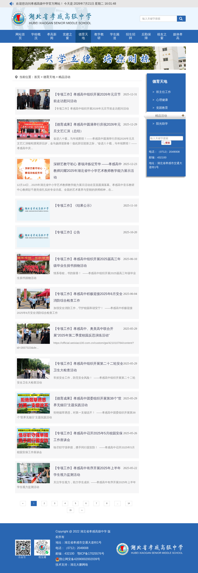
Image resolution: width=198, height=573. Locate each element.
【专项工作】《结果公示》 (73, 205)
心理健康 (162, 99)
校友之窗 (162, 36)
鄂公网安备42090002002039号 (78, 559)
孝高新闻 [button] (51, 36)
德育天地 (49, 77)
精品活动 (161, 115)
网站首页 (20, 36)
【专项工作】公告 (67, 232)
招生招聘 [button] (130, 36)
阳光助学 (162, 123)
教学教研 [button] (99, 36)
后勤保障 (146, 36)
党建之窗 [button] (67, 36)
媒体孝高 (177, 36)
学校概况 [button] (36, 36)
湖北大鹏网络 (79, 564)
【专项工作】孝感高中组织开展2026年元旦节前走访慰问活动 (91, 108)
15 (70, 510)
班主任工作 (163, 91)
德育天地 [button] (83, 36)
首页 (37, 77)
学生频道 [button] (114, 36)
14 (129, 503)
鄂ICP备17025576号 (90, 553)
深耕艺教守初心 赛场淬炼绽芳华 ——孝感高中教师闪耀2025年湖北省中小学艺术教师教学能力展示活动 (94, 170)
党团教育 (162, 107)
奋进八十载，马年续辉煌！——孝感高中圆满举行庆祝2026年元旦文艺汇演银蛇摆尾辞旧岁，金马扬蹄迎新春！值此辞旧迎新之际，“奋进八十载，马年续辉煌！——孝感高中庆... (77, 143)
